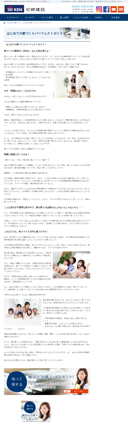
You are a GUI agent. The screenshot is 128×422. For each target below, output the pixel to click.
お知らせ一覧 (103, 198)
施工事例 (101, 139)
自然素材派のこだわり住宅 (108, 145)
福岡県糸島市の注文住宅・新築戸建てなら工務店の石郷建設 (90, 417)
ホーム (100, 87)
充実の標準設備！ (105, 150)
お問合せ (113, 9)
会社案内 (101, 172)
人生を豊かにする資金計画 (108, 129)
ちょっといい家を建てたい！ (109, 134)
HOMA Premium (105, 113)
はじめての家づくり (106, 156)
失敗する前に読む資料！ (107, 188)
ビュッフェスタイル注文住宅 (109, 98)
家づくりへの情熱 (105, 177)
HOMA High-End (105, 108)
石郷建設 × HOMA (105, 103)
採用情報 (101, 182)
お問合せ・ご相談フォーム (109, 407)
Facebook (106, 9)
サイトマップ (103, 209)
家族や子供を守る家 (106, 161)
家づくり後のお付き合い (107, 166)
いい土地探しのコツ (106, 123)
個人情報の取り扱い (106, 204)
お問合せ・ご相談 (105, 193)
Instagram (99, 9)
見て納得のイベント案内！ (108, 93)
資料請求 (121, 9)
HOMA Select (104, 118)
